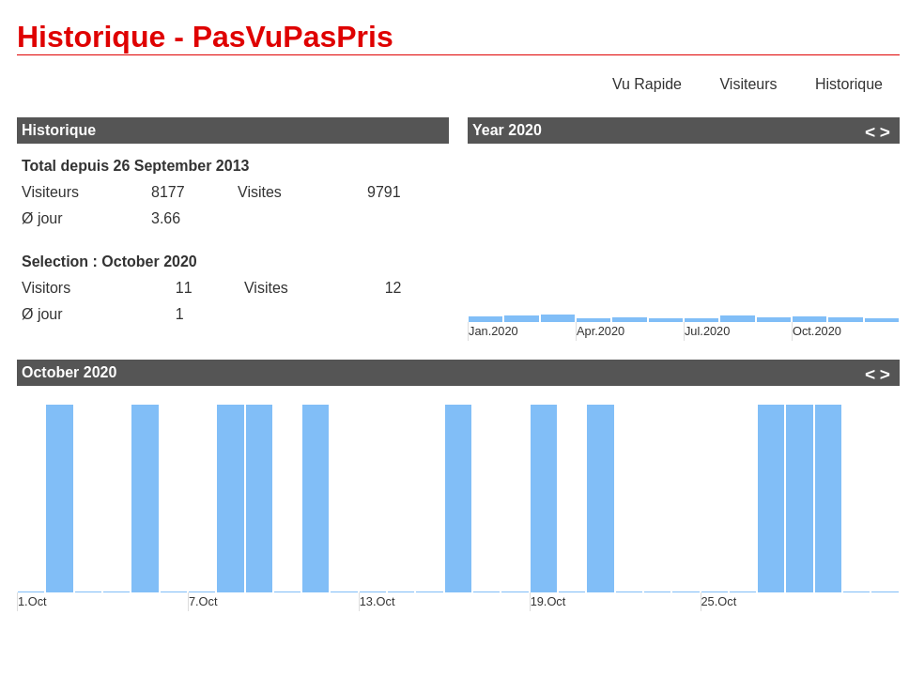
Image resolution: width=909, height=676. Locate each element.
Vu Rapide (647, 84)
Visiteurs (748, 84)
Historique (849, 84)
